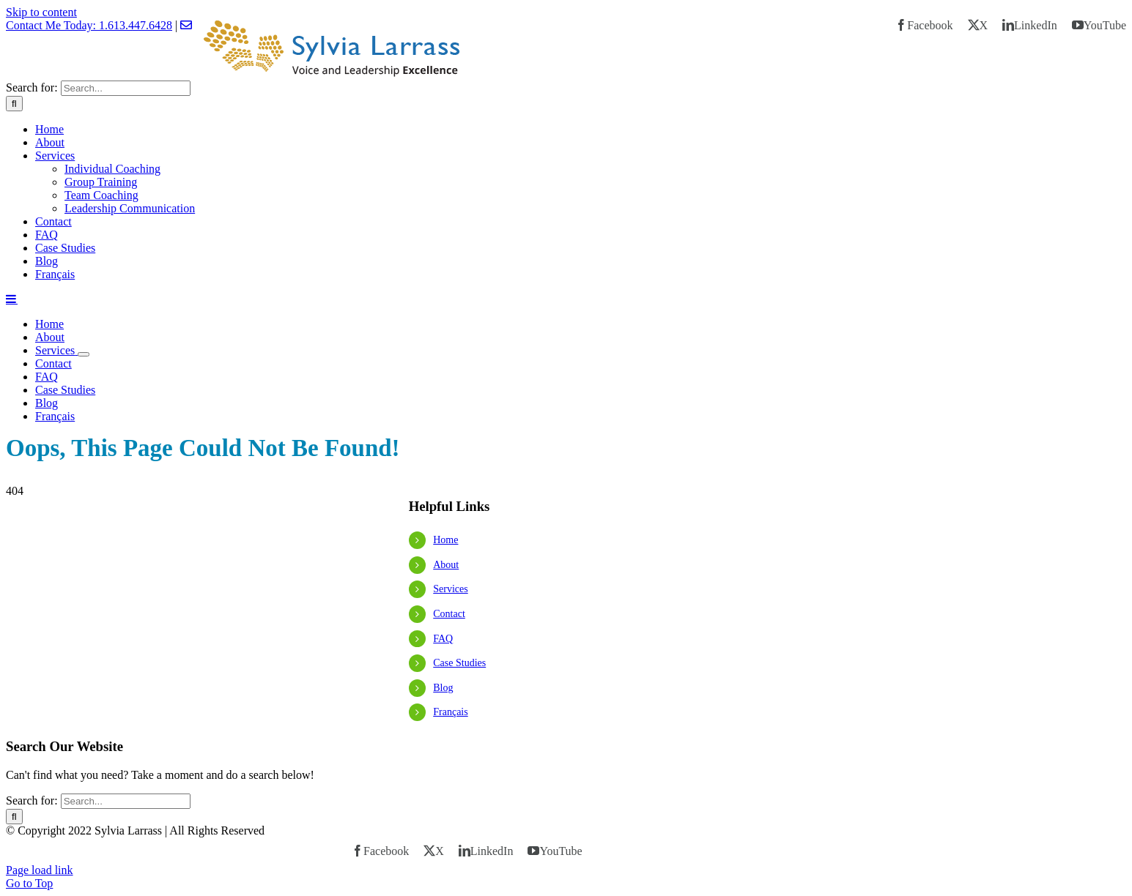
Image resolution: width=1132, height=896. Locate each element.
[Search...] (125, 88)
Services (450, 588)
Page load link (39, 870)
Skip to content (41, 12)
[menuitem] (580, 274)
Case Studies (459, 662)
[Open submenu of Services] (83, 354)
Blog (443, 687)
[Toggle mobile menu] (12, 299)
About (446, 564)
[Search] (14, 103)
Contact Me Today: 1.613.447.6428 (89, 25)
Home (445, 539)
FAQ (443, 638)
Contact (449, 613)
